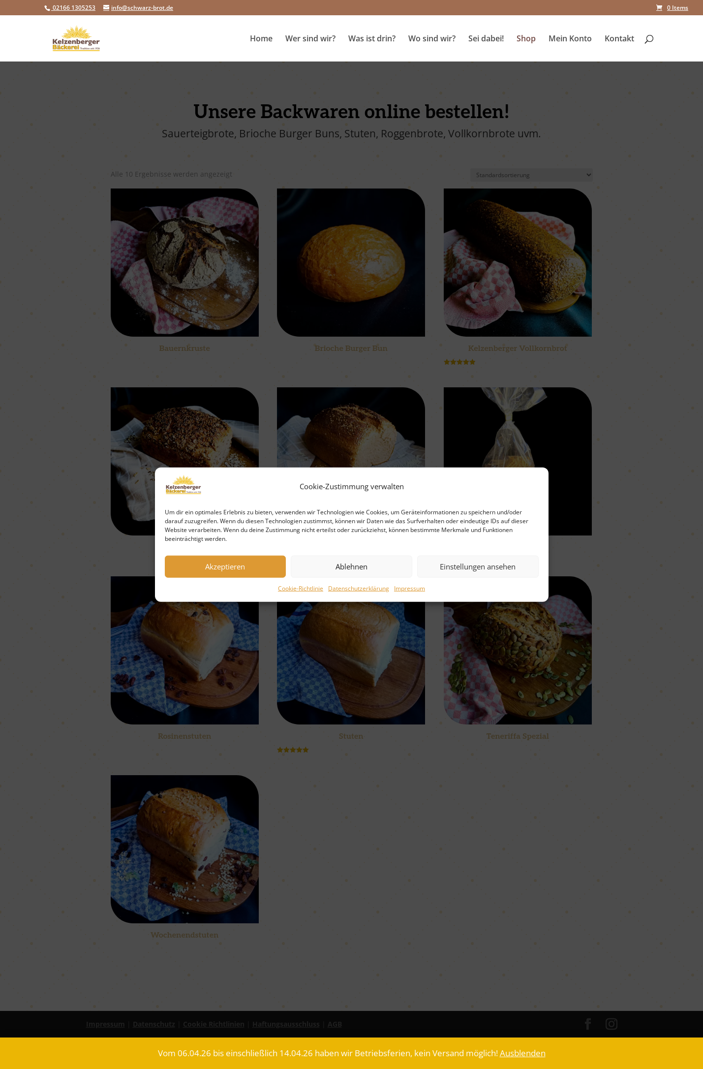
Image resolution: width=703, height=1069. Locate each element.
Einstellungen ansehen (478, 566)
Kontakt (619, 39)
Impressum (409, 588)
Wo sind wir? (432, 39)
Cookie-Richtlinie (300, 588)
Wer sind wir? (310, 39)
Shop (526, 39)
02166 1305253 (73, 7)
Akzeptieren (225, 566)
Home (261, 39)
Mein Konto (570, 39)
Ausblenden (523, 1053)
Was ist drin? (372, 39)
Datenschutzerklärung (358, 588)
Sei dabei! (486, 39)
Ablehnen (351, 566)
